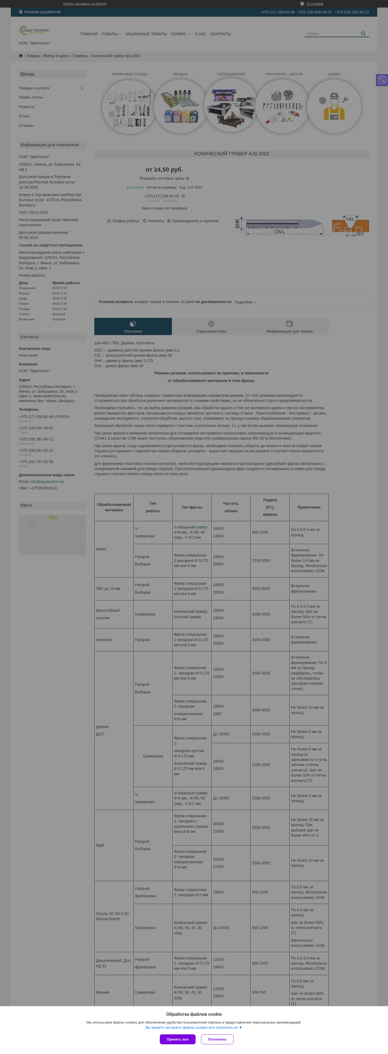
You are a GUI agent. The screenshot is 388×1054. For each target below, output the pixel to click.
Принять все (178, 1039)
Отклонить (217, 1039)
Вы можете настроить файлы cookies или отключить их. (192, 1027)
